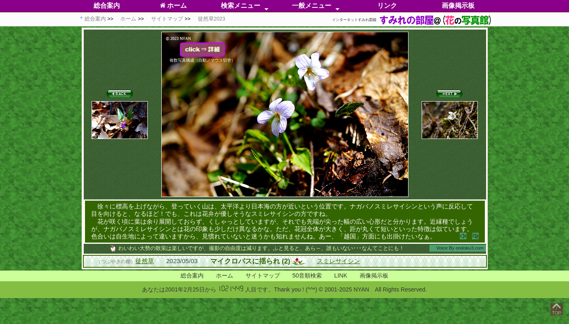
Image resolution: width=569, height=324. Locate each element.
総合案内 (107, 5)
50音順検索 (307, 275)
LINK (340, 275)
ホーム (173, 5)
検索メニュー (240, 5)
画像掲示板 (458, 5)
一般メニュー (311, 5)
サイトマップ (262, 275)
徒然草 (144, 260)
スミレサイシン (338, 260)
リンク (387, 5)
